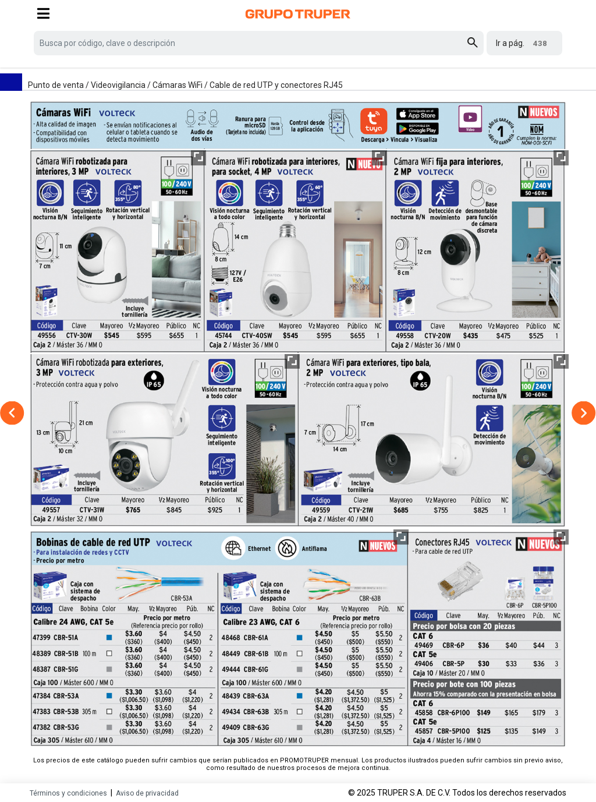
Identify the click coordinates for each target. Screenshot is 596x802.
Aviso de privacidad (147, 793)
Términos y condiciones (68, 793)
